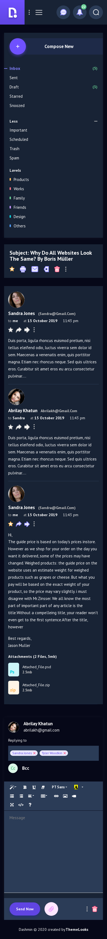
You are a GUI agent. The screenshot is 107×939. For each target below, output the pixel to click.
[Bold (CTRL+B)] (25, 787)
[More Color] (83, 787)
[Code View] (21, 804)
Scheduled (19, 139)
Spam (14, 158)
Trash (14, 148)
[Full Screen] (12, 804)
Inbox (53, 68)
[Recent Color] (76, 787)
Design (17, 216)
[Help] (30, 804)
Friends (18, 207)
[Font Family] (59, 787)
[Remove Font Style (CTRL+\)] (43, 787)
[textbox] (53, 852)
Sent (14, 77)
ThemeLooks (77, 929)
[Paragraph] (31, 796)
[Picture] (65, 796)
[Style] (13, 787)
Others (18, 225)
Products (19, 179)
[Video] (74, 796)
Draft (53, 87)
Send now (25, 909)
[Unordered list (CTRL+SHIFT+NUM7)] (12, 796)
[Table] (44, 796)
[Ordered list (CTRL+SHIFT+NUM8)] (21, 796)
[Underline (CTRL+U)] (34, 787)
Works (17, 188)
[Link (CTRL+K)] (56, 796)
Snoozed (17, 105)
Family (17, 198)
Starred (16, 96)
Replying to (17, 740)
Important (18, 130)
